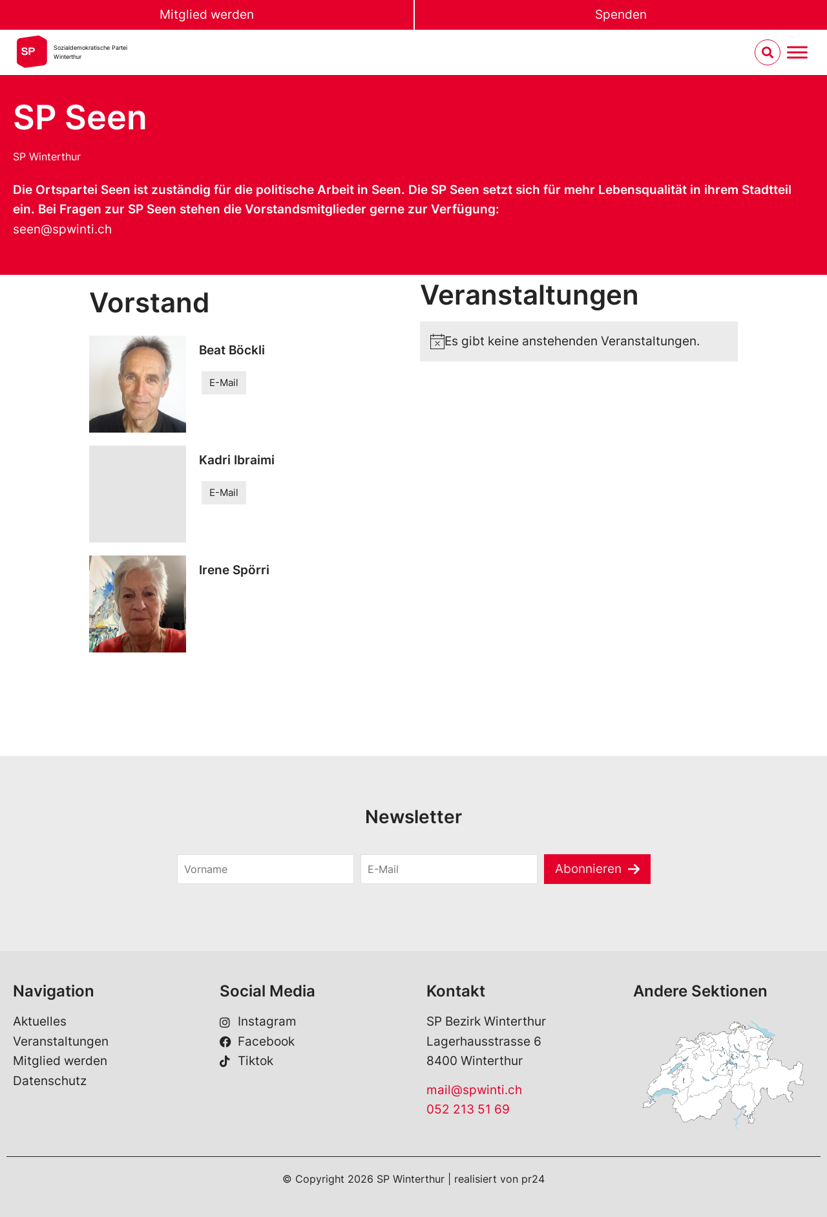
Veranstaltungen (61, 1041)
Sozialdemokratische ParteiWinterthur (90, 52)
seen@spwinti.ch (62, 229)
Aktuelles (40, 1021)
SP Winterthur (47, 156)
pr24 (533, 1178)
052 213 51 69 (468, 1109)
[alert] (579, 341)
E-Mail (223, 382)
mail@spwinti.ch (474, 1089)
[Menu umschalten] (797, 53)
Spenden (621, 14)
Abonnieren (588, 868)
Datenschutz (50, 1080)
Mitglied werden (207, 14)
